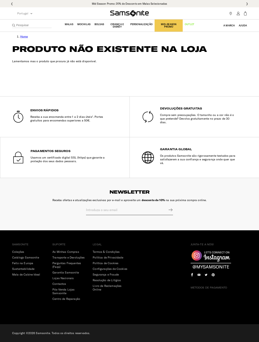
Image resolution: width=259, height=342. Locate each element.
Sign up (168, 210)
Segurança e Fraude (106, 274)
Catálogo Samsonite (25, 257)
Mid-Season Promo (169, 25)
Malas (69, 24)
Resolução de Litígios (107, 280)
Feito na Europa (22, 263)
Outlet (189, 24)
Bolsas (99, 24)
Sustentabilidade (23, 269)
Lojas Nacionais (63, 278)
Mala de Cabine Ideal (26, 274)
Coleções (18, 252)
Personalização (141, 24)
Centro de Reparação (66, 299)
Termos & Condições (106, 252)
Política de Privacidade (108, 257)
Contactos (59, 284)
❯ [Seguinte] (247, 3)
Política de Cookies (105, 263)
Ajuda (243, 25)
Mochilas (83, 24)
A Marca (229, 25)
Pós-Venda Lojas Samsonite (63, 291)
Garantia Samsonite (65, 272)
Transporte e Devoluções (68, 257)
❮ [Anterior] (12, 3)
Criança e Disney (117, 25)
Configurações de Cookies (110, 269)
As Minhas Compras (65, 252)
